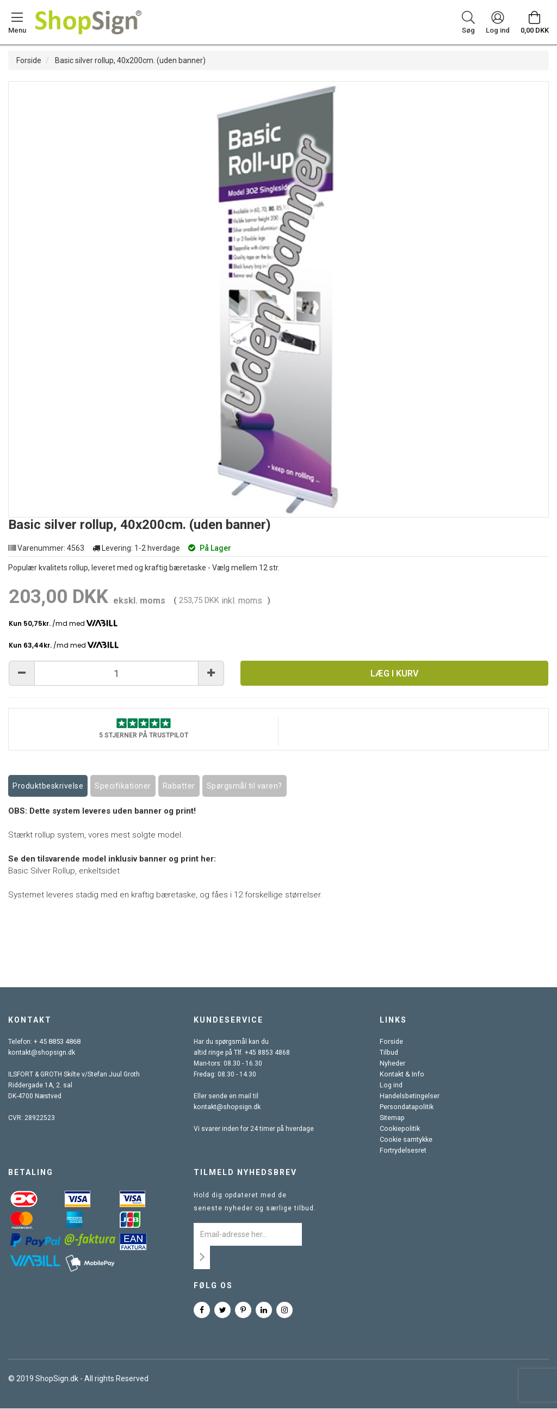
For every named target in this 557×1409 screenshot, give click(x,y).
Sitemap (392, 1118)
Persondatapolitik (406, 1107)
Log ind (390, 1086)
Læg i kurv (394, 673)
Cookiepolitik (399, 1129)
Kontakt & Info (400, 1075)
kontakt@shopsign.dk (40, 1053)
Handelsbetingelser (409, 1096)
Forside (28, 60)
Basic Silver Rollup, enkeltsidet (64, 871)
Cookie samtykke (405, 1140)
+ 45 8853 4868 (57, 1042)
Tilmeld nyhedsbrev (245, 1172)
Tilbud (389, 1053)
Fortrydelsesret (402, 1151)
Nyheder (392, 1064)
